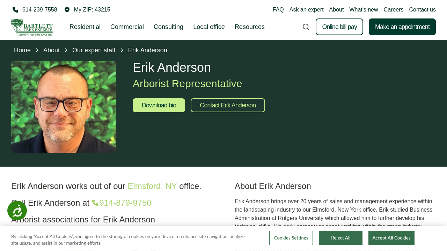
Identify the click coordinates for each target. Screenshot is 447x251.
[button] (87, 10)
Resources (250, 26)
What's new (363, 10)
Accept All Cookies (391, 239)
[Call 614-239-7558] (34, 10)
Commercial (127, 26)
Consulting (168, 26)
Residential (85, 26)
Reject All (340, 239)
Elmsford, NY (152, 186)
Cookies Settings (291, 239)
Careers (394, 10)
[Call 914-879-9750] (121, 202)
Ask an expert (307, 10)
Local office (209, 26)
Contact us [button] (422, 10)
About (336, 10)
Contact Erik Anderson (228, 105)
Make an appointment (402, 26)
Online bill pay (339, 26)
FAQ (278, 10)
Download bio (159, 105)
